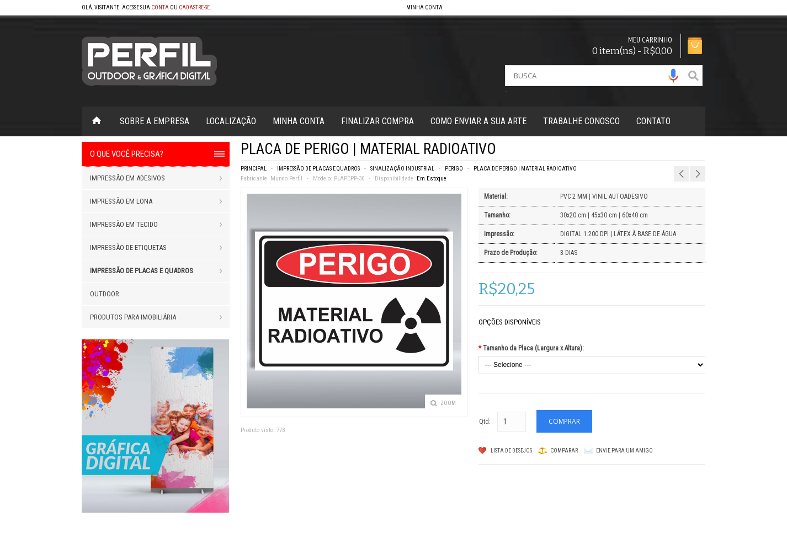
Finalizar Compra (377, 121)
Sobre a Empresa (154, 121)
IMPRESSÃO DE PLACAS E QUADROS (318, 169)
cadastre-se (194, 7)
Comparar (564, 451)
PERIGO (454, 169)
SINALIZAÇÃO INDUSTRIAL (402, 169)
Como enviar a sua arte (478, 121)
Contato (653, 121)
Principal (254, 169)
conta (160, 7)
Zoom (448, 403)
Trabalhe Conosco (581, 121)
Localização (231, 121)
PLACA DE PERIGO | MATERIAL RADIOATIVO (525, 169)
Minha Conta (299, 121)
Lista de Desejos (511, 451)
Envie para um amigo (624, 451)
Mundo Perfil (286, 178)
